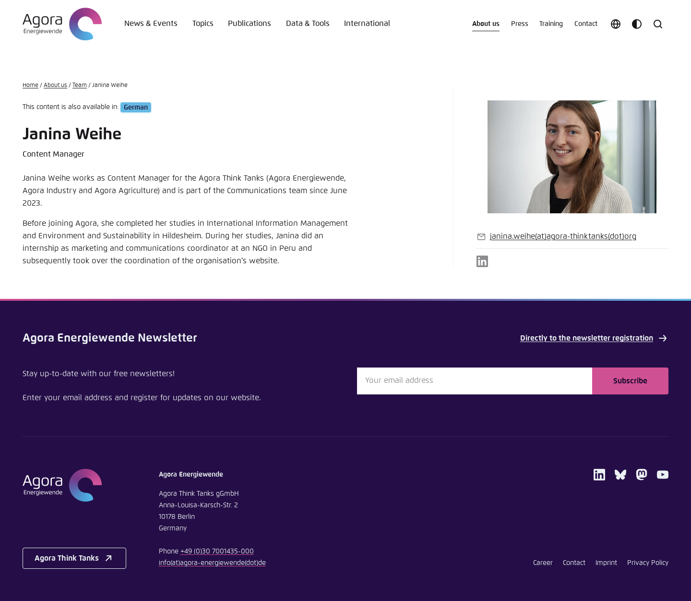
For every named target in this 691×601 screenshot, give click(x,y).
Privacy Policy (647, 563)
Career (543, 563)
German (136, 107)
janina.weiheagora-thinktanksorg (563, 236)
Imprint (606, 563)
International (367, 23)
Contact (585, 24)
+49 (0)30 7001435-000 (217, 551)
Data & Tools (308, 23)
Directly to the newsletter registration (594, 338)
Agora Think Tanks (74, 558)
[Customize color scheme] (636, 24)
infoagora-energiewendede (212, 563)
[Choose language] (615, 24)
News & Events (151, 23)
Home (30, 85)
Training (551, 24)
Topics (203, 23)
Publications (249, 23)
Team (79, 85)
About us (486, 24)
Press (519, 24)
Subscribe (630, 381)
